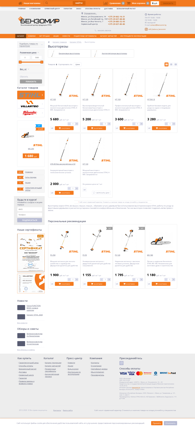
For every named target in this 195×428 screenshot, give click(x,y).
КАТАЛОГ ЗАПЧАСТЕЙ (108, 36)
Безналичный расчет (126, 9)
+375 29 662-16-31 (116, 16)
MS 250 (31, 152)
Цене (77, 64)
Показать (31, 116)
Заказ (78, 9)
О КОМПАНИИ (34, 9)
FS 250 (52, 255)
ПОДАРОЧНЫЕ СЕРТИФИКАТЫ (85, 36)
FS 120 (117, 255)
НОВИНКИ (31, 36)
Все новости (22, 326)
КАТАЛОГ (20, 36)
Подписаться (29, 223)
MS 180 (150, 255)
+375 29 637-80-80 (116, 24)
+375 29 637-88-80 (116, 19)
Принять (157, 423)
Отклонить (170, 423)
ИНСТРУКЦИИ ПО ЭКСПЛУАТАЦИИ (133, 36)
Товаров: (51, 64)
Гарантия (68, 9)
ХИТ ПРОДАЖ (44, 36)
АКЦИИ (56, 36)
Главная (21, 9)
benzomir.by (136, 391)
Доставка (108, 9)
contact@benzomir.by (158, 25)
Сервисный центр (52, 9)
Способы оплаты (92, 9)
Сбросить (24, 111)
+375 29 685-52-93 (116, 21)
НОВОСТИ (66, 36)
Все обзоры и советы (26, 353)
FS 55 (85, 255)
